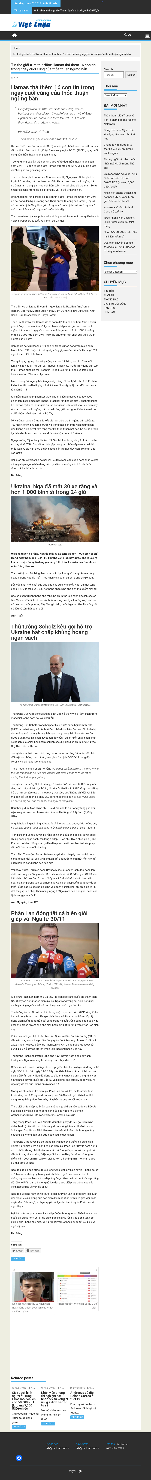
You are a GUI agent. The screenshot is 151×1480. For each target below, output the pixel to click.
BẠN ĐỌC (109, 308)
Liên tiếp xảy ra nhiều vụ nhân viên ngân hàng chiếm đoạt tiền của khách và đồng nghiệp (33, 1292)
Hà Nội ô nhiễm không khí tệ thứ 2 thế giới (76, 1290)
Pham (16, 77)
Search (108, 69)
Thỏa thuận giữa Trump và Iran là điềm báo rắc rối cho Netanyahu (120, 120)
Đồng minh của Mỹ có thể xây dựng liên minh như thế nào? (119, 134)
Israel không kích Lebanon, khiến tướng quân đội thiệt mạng (119, 222)
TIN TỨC (109, 291)
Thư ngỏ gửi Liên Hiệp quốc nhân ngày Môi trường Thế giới (120, 163)
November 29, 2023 (66, 139)
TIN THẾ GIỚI (18, 1259)
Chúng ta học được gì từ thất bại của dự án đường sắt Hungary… (118, 149)
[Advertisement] (55, 1345)
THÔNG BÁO (111, 299)
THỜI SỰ (109, 295)
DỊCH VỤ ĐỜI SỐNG (115, 303)
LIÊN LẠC (109, 312)
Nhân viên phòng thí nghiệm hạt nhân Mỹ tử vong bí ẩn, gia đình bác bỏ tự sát (78, 10)
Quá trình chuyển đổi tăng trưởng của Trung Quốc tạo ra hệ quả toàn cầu (119, 247)
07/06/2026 (20, 1388)
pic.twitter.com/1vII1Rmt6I (34, 131)
